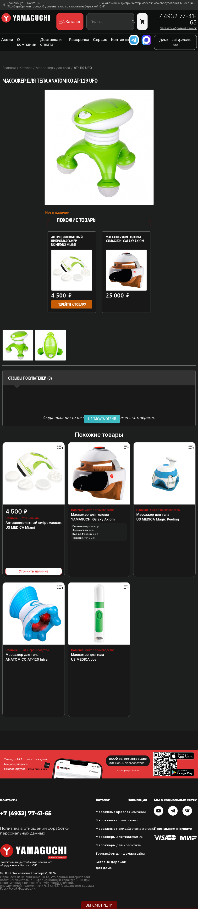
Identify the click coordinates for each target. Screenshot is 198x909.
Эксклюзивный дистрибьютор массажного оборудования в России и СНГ (147, 4)
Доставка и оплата (51, 42)
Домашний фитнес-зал (175, 42)
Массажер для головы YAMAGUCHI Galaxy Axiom (125, 239)
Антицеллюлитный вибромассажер (36, 522)
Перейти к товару (72, 304)
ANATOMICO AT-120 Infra (27, 659)
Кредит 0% (135, 837)
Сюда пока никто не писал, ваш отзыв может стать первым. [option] (99, 417)
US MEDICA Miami (20, 527)
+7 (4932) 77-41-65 (25, 813)
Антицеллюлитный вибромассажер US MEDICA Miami (67, 241)
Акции (7, 39)
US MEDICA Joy (84, 659)
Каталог (133, 820)
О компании (26, 42)
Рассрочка (79, 39)
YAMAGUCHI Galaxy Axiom (93, 519)
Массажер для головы (90, 514)
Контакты (120, 39)
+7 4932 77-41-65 (176, 19)
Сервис (100, 39)
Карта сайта (136, 853)
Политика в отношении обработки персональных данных (34, 830)
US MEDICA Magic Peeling (157, 519)
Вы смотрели (99, 905)
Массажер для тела (152, 514)
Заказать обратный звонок (178, 28)
